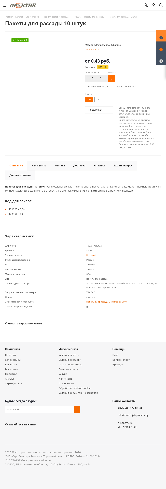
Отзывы (10, 378)
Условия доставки (70, 359)
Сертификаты (13, 383)
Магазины (11, 369)
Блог (115, 355)
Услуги (63, 374)
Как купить (66, 378)
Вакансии (11, 364)
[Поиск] (161, 6)
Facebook (16, 432)
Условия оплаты (69, 355)
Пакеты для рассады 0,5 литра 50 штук (106, 301)
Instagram (25, 432)
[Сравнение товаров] (161, 59)
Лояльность (66, 383)
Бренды (117, 364)
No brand (91, 255)
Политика (11, 374)
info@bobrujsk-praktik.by (133, 415)
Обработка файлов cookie (75, 388)
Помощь (118, 349)
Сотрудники (13, 359)
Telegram (33, 432)
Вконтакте (8, 432)
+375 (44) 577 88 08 (130, 408)
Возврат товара (68, 369)
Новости (10, 355)
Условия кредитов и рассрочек (78, 392)
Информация (68, 349)
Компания (12, 349)
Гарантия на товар (70, 364)
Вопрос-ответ (121, 359)
